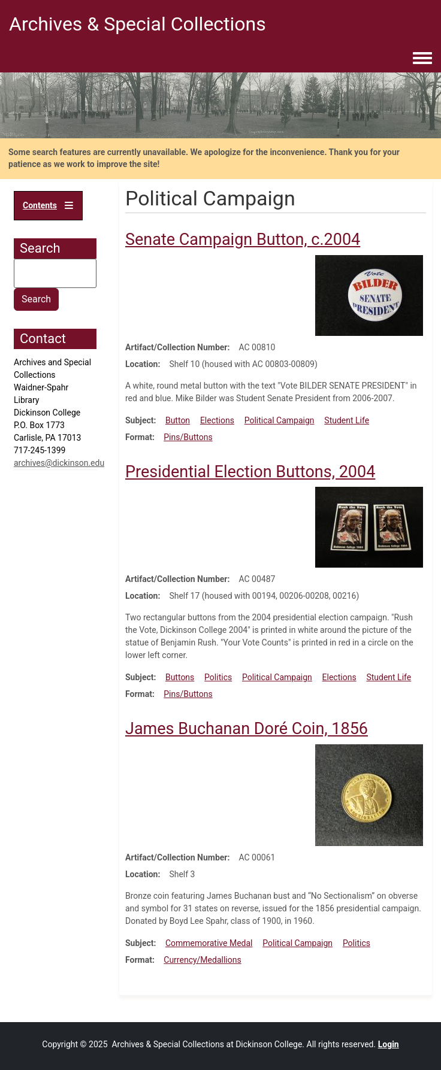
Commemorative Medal (209, 943)
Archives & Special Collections (137, 24)
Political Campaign (279, 420)
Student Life (346, 420)
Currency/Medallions (202, 960)
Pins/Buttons (188, 437)
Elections (217, 420)
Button (177, 420)
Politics (218, 677)
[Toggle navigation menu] (422, 58)
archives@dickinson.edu (59, 463)
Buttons (179, 677)
